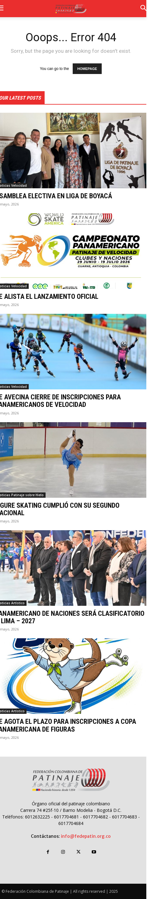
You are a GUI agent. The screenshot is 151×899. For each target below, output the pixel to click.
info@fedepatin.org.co (86, 836)
